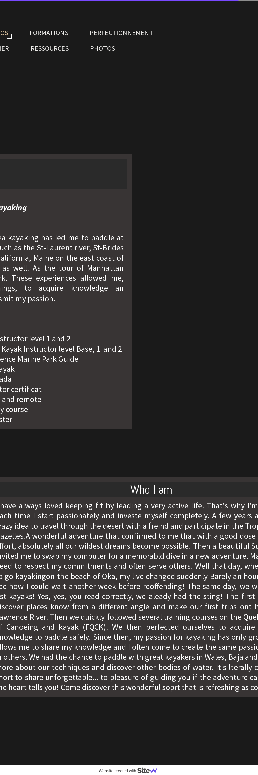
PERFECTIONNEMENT (121, 32)
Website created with (131, 771)
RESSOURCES (50, 48)
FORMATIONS (49, 32)
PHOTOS (102, 48)
